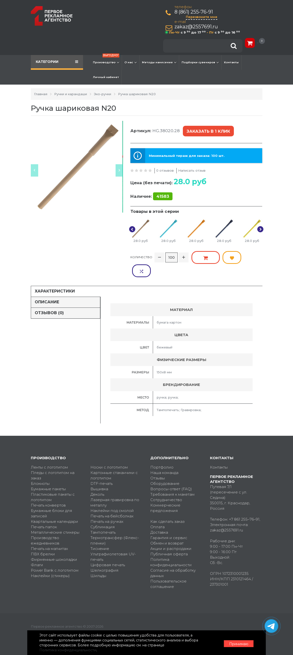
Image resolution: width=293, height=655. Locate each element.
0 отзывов (165, 169)
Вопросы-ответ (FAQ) (171, 473)
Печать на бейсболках (112, 500)
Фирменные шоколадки (54, 543)
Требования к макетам (172, 478)
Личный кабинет (106, 77)
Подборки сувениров (200, 62)
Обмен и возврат (167, 527)
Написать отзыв (192, 169)
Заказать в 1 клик (208, 130)
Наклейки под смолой (112, 494)
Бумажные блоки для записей (51, 497)
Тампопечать (103, 516)
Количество (141, 255)
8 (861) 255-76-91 (194, 12)
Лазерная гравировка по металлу (114, 487)
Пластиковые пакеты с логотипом (53, 481)
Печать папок (44, 511)
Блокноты (40, 467)
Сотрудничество (166, 484)
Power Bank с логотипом (55, 554)
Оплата (157, 511)
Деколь (97, 478)
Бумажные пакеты (48, 473)
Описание (47, 286)
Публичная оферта (169, 538)
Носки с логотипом (109, 451)
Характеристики (55, 275)
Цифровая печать (107, 549)
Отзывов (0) (49, 297)
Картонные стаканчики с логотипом (114, 460)
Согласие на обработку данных (173, 557)
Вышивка (99, 473)
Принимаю (235, 643)
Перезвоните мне (202, 17)
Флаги (37, 549)
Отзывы (157, 462)
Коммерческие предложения (165, 492)
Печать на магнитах (49, 532)
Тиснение (99, 532)
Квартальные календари (54, 505)
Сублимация (102, 511)
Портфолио (161, 451)
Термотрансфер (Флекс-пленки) (114, 525)
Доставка (159, 516)
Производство (106, 60)
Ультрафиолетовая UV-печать (113, 541)
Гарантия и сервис (168, 522)
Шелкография (104, 554)
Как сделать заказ (167, 505)
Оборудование (164, 467)
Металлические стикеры (55, 516)
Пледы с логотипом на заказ (52, 460)
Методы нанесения (159, 62)
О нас (130, 62)
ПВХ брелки (43, 538)
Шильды (98, 560)
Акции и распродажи (170, 532)
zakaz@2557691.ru (196, 26)
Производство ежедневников (45, 525)
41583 (162, 194)
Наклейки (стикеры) (50, 560)
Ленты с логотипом (49, 451)
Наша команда (164, 457)
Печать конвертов (48, 489)
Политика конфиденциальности (171, 546)
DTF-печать (101, 467)
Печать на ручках (106, 505)
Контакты (231, 62)
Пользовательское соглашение (168, 568)
